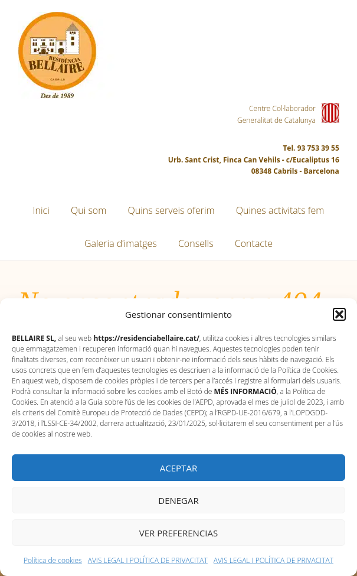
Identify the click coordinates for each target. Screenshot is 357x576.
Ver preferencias (178, 533)
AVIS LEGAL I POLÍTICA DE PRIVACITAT (148, 560)
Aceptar (178, 468)
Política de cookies (53, 560)
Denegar (178, 500)
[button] (339, 314)
